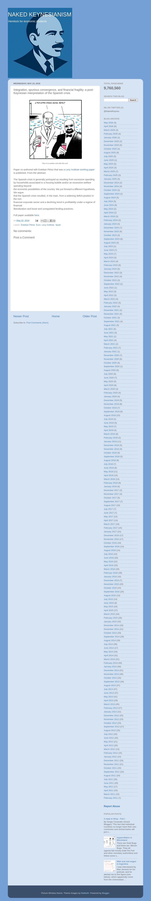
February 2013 (111, 708)
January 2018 (110, 486)
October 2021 (110, 317)
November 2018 (111, 449)
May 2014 (108, 652)
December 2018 (111, 445)
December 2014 (111, 625)
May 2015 (108, 606)
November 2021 (111, 314)
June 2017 (109, 513)
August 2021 (110, 325)
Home (56, 316)
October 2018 (110, 453)
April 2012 (108, 745)
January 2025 (110, 179)
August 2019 (110, 415)
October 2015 (110, 588)
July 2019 (108, 419)
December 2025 (111, 141)
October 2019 (110, 408)
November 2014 (111, 629)
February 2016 (111, 573)
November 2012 (111, 719)
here (36, 215)
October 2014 (110, 633)
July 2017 (108, 509)
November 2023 (111, 231)
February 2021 (111, 348)
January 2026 (110, 137)
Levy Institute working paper (80, 169)
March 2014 (109, 659)
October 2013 (110, 678)
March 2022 (109, 299)
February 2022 (111, 303)
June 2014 (109, 648)
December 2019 (111, 400)
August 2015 (110, 595)
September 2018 (112, 456)
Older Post (90, 316)
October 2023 (110, 235)
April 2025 (108, 167)
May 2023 (108, 254)
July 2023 (108, 246)
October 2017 (110, 498)
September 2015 (112, 591)
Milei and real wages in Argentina (126, 862)
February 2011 (111, 798)
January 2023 (110, 269)
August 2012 (110, 730)
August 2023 (110, 243)
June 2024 (109, 205)
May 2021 (108, 336)
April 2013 (108, 700)
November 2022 (111, 276)
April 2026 (108, 126)
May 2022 (108, 291)
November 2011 (111, 764)
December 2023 (111, 228)
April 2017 (108, 520)
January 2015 (110, 621)
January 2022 (110, 306)
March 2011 (109, 794)
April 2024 (108, 212)
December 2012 (111, 715)
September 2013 (112, 681)
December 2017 (111, 490)
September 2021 (112, 321)
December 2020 (111, 355)
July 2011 (108, 779)
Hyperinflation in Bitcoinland (124, 838)
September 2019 (112, 411)
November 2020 (111, 359)
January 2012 (110, 757)
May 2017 (108, 516)
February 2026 (111, 134)
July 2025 (108, 156)
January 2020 (110, 396)
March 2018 (109, 479)
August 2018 (110, 460)
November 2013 (111, 674)
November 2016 (111, 539)
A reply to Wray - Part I (114, 819)
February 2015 (111, 618)
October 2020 (110, 363)
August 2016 (110, 550)
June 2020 (109, 378)
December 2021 (111, 310)
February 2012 (111, 753)
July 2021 (108, 329)
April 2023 (108, 257)
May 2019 (108, 426)
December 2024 (111, 183)
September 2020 (112, 366)
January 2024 (110, 224)
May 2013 (108, 697)
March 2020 (109, 389)
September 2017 (112, 501)
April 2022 (108, 295)
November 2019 (111, 404)
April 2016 (108, 565)
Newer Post (21, 316)
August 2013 (110, 685)
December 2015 (111, 580)
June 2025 (109, 160)
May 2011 (108, 786)
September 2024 (112, 194)
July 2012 (108, 734)
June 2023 (109, 250)
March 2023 (109, 261)
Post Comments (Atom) (37, 322)
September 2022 (112, 284)
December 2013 (111, 670)
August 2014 (110, 640)
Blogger (105, 893)
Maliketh (85, 893)
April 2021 (108, 340)
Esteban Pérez (28, 225)
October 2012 (110, 723)
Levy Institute (48, 225)
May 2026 (108, 122)
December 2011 (111, 760)
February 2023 (111, 265)
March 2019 (109, 434)
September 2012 (112, 726)
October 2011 (110, 768)
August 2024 (110, 197)
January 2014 (110, 666)
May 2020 (108, 381)
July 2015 (108, 599)
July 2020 (108, 374)
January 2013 (110, 712)
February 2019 (111, 438)
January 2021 (110, 351)
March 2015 (109, 614)
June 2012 (109, 738)
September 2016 (112, 546)
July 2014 (108, 644)
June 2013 (109, 693)
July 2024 (108, 201)
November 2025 (111, 145)
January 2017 (110, 531)
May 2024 (108, 209)
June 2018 (109, 468)
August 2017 (110, 505)
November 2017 (111, 494)
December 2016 (111, 535)
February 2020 (111, 393)
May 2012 (108, 741)
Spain (58, 225)
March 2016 (109, 569)
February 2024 (111, 220)
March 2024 (109, 216)
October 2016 (110, 543)
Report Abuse (112, 806)
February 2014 (111, 663)
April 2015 (108, 610)
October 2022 (110, 280)
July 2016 (108, 554)
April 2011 (108, 790)
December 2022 (111, 272)
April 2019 (108, 430)
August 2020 (110, 370)
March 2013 (109, 704)
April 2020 (108, 385)
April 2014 (108, 655)
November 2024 (111, 186)
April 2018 (108, 475)
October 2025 (110, 149)
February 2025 (111, 175)
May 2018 (108, 471)
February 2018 (111, 483)
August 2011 (110, 775)
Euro (38, 225)
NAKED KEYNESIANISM (39, 14)
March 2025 (109, 171)
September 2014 (112, 636)
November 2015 (111, 584)
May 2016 (108, 561)
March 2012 (109, 749)
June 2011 (109, 783)
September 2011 (112, 772)
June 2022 (109, 288)
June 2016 (109, 558)
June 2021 (109, 333)
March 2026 (109, 130)
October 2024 (110, 190)
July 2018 (108, 464)
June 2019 (109, 423)
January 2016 (110, 576)
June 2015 (109, 603)
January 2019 (110, 441)
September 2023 (112, 239)
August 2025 (110, 152)
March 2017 (109, 524)
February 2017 (111, 528)
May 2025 (108, 164)
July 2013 (108, 689)
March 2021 (109, 344)
